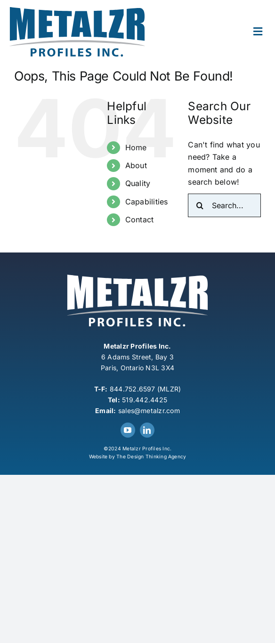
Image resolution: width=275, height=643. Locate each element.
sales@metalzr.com (149, 411)
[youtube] (128, 430)
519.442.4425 (144, 400)
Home (136, 147)
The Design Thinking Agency (151, 457)
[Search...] (224, 205)
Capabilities (146, 201)
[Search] (199, 205)
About (136, 165)
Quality (138, 183)
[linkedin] (147, 430)
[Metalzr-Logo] (77, 11)
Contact (139, 219)
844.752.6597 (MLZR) (145, 389)
